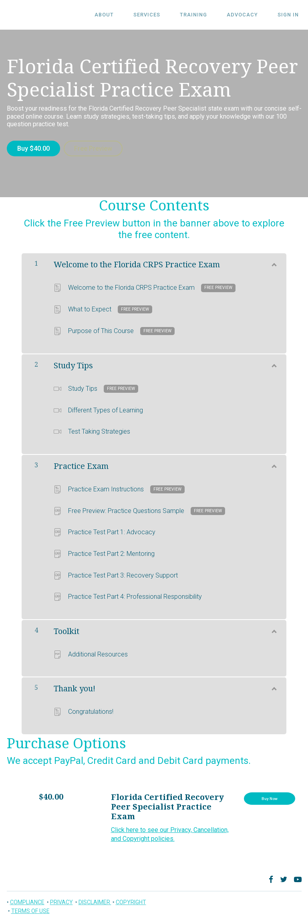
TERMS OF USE (30, 908)
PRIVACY (61, 899)
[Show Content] (273, 260)
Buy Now (269, 798)
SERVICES (165, 15)
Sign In (291, 15)
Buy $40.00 (33, 148)
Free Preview (96, 148)
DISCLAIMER (95, 899)
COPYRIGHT (131, 899)
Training (206, 15)
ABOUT (127, 15)
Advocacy (250, 15)
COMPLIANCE (27, 899)
